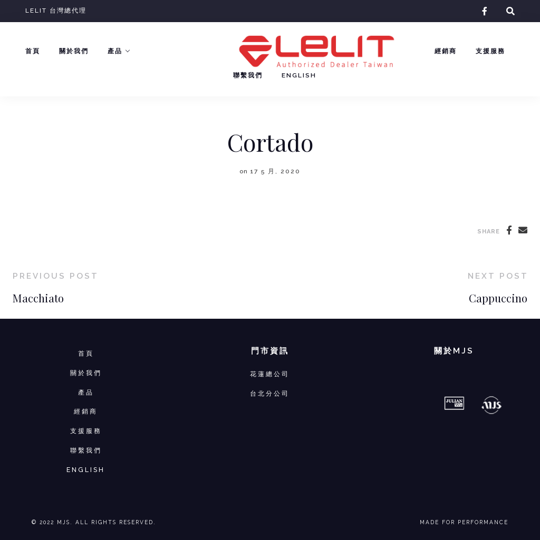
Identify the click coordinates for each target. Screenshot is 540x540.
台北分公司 (270, 393)
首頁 (32, 51)
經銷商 (446, 51)
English (299, 75)
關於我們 (74, 51)
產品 (115, 51)
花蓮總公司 (270, 374)
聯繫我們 (248, 75)
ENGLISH (85, 470)
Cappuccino (498, 298)
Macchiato (38, 298)
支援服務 (490, 51)
